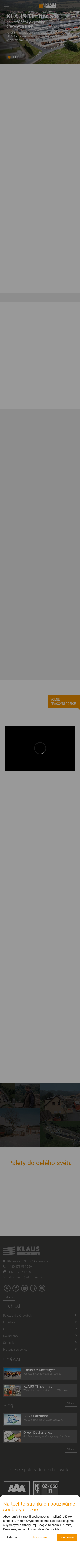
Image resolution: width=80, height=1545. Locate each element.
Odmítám (13, 1537)
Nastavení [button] (40, 1537)
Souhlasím (67, 1537)
